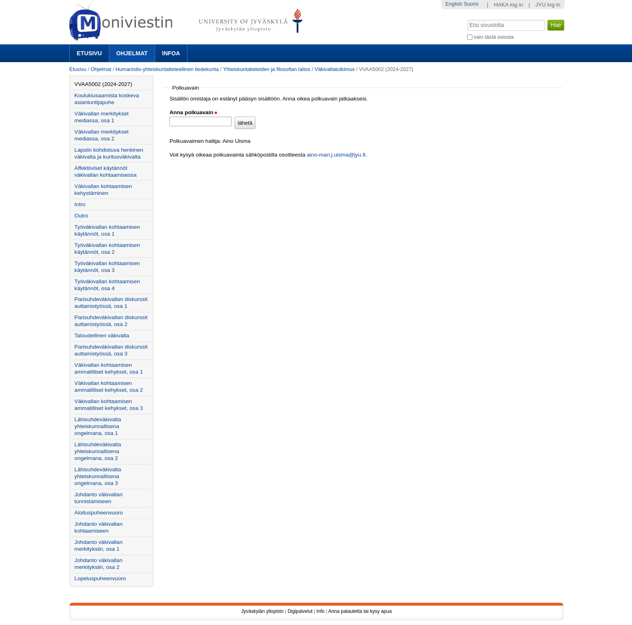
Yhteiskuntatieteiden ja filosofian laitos (266, 69)
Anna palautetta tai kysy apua (359, 611)
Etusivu (89, 53)
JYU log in (547, 5)
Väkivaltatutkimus (334, 69)
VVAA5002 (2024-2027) (103, 84)
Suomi (471, 4)
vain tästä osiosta (494, 37)
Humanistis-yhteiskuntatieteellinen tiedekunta (167, 69)
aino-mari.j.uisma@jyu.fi (336, 155)
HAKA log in (508, 5)
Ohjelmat (132, 53)
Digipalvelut (299, 611)
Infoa (171, 53)
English (453, 4)
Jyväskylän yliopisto (262, 611)
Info (320, 611)
